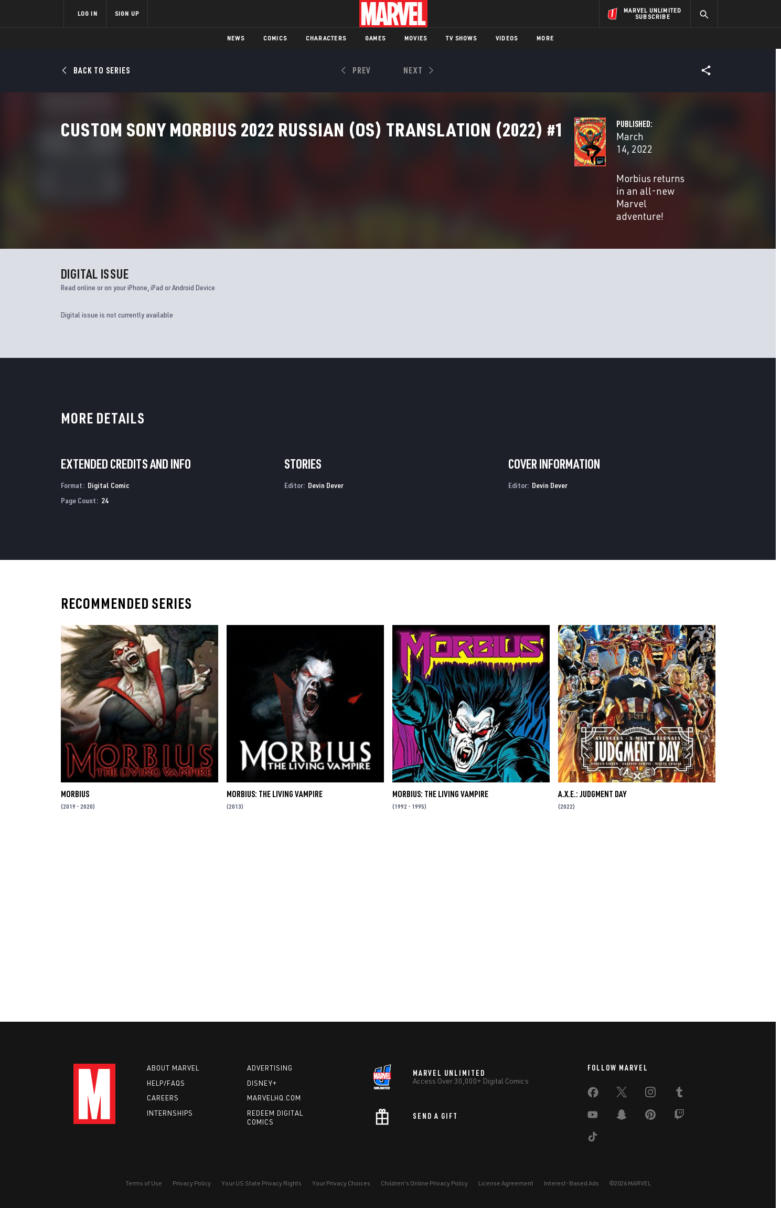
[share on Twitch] (679, 1116)
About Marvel (173, 1068)
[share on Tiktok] (592, 1138)
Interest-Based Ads (571, 1183)
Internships (170, 1113)
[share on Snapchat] (621, 1116)
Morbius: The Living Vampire (275, 972)
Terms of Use (143, 1183)
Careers (163, 1098)
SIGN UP (127, 13)
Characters (326, 38)
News (235, 38)
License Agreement (505, 1183)
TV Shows (461, 38)
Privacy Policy (192, 1183)
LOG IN (88, 13)
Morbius (75, 972)
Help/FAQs (166, 1083)
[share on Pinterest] (650, 1116)
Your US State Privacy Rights (261, 1183)
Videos (507, 38)
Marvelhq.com (274, 1098)
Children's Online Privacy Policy (424, 1183)
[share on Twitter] (621, 1094)
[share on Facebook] (592, 1094)
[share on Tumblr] (679, 1094)
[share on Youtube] (592, 1116)
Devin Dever (326, 662)
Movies (415, 38)
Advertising (270, 1068)
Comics (275, 38)
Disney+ (262, 1083)
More (545, 38)
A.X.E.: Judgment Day (592, 972)
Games (375, 38)
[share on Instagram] (650, 1094)
